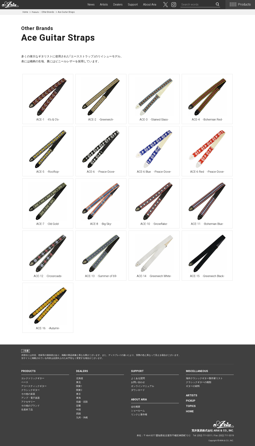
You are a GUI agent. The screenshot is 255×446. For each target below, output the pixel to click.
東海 (78, 398)
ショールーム (138, 410)
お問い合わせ (138, 382)
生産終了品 (27, 409)
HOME (190, 411)
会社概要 (135, 406)
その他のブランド (30, 405)
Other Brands (43, 12)
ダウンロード (138, 390)
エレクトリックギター (32, 378)
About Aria (149, 4)
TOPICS (191, 406)
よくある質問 (138, 378)
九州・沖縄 (82, 417)
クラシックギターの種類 (198, 382)
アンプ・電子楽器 (30, 398)
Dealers (118, 4)
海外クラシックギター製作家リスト (204, 378)
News (91, 4)
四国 (78, 413)
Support (133, 4)
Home (25, 12)
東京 (78, 394)
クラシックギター (30, 390)
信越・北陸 (82, 401)
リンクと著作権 (139, 414)
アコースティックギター (34, 386)
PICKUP (190, 401)
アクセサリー (28, 401)
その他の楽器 (28, 394)
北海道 (79, 378)
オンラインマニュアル (142, 386)
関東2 (79, 390)
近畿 (78, 405)
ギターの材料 (193, 386)
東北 (78, 382)
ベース (24, 382)
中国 (78, 409)
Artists (104, 4)
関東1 (79, 386)
